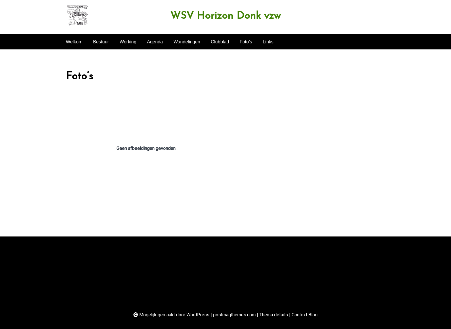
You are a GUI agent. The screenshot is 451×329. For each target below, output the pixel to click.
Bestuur (101, 41)
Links (268, 41)
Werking (128, 41)
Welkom (74, 41)
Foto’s (246, 41)
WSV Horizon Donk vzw (225, 16)
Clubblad (220, 41)
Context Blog (305, 315)
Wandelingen (186, 41)
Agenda (155, 41)
